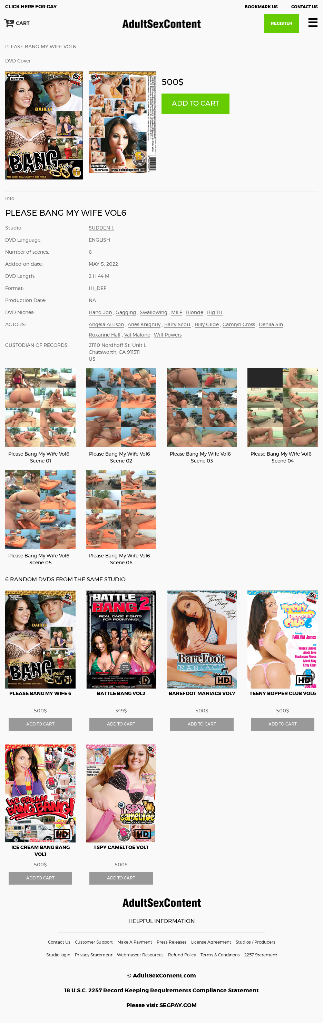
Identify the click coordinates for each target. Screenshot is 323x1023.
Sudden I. (101, 228)
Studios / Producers (255, 942)
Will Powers (168, 335)
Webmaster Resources (140, 955)
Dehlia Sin (271, 324)
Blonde (194, 312)
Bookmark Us (261, 7)
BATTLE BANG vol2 (121, 693)
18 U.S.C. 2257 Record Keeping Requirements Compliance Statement (162, 990)
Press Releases (172, 942)
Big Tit (215, 312)
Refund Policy (182, 955)
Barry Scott (177, 324)
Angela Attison (106, 324)
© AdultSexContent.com (161, 975)
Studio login (58, 955)
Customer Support (94, 942)
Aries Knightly (144, 324)
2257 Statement (260, 955)
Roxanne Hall (104, 335)
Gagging (126, 312)
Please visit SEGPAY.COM (161, 1005)
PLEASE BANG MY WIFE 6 (40, 693)
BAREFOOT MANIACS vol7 (202, 693)
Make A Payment (134, 942)
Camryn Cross (239, 324)
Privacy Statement (93, 955)
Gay (31, 6)
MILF (176, 312)
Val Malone (137, 335)
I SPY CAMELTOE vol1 (121, 847)
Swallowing (153, 312)
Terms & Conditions (220, 955)
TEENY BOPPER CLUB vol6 (282, 693)
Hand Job (100, 312)
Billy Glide (207, 324)
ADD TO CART (195, 103)
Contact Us (304, 7)
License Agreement (211, 942)
